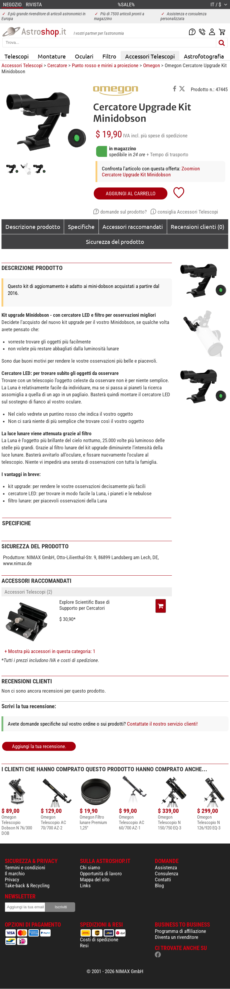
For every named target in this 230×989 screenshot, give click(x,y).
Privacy (12, 880)
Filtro (109, 56)
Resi (84, 946)
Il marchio (15, 874)
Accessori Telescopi (150, 56)
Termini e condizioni (25, 868)
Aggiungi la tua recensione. (39, 746)
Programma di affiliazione (180, 931)
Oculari (84, 56)
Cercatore (57, 65)
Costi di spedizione (99, 940)
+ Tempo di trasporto (167, 154)
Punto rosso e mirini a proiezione (105, 65)
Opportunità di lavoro (101, 874)
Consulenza (166, 874)
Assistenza (166, 868)
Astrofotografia (204, 56)
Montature (52, 56)
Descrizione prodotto (32, 226)
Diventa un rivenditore (176, 937)
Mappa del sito (95, 880)
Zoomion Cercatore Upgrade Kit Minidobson (151, 172)
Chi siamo (90, 868)
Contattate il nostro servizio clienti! (162, 724)
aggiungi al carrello (130, 193)
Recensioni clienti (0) (197, 226)
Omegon (151, 65)
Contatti (163, 880)
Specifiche (81, 226)
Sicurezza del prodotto (115, 241)
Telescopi (16, 56)
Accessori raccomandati (132, 226)
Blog (159, 886)
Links (85, 886)
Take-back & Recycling (27, 886)
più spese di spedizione (164, 136)
